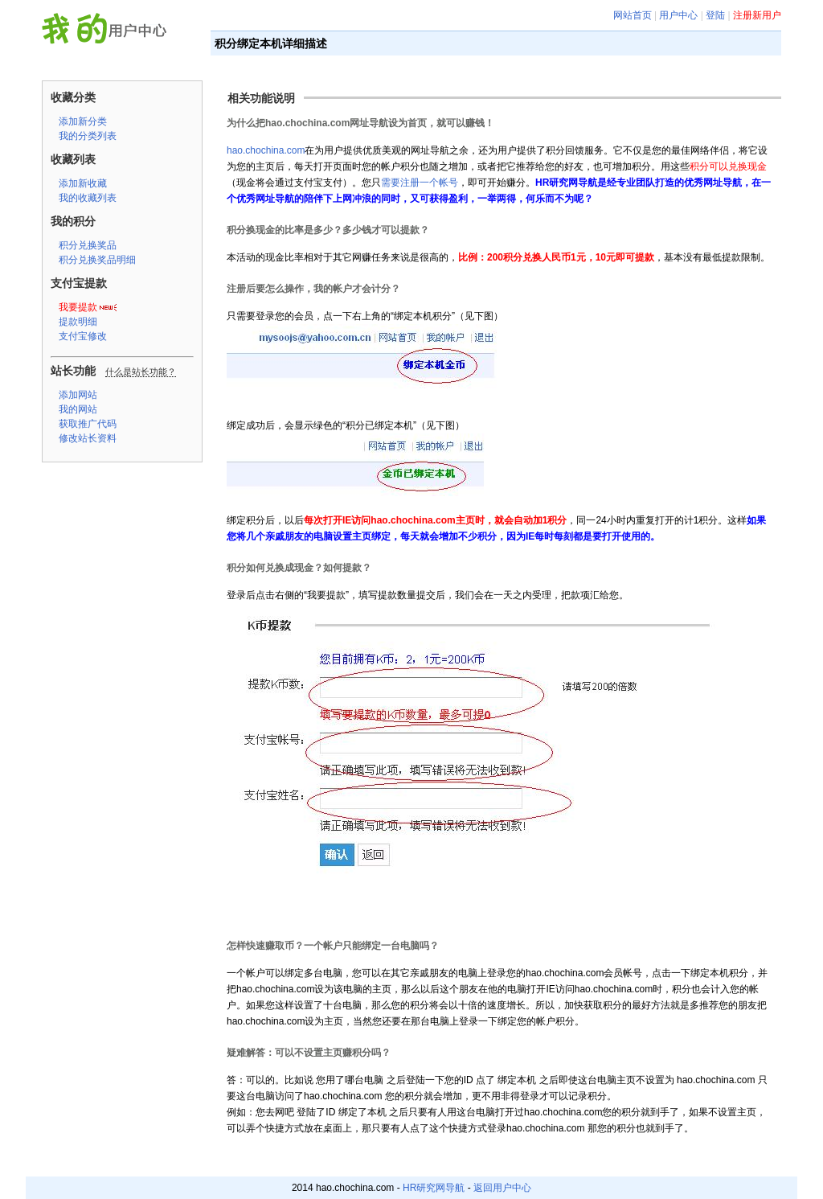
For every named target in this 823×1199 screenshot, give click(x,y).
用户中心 (678, 15)
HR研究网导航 (434, 1187)
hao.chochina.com (266, 150)
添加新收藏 (83, 183)
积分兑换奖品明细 (97, 259)
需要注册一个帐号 (419, 182)
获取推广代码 (88, 423)
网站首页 (632, 15)
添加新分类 (83, 121)
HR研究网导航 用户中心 (108, 31)
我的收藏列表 (88, 197)
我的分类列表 (88, 136)
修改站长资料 (88, 438)
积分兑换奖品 (88, 245)
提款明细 (78, 321)
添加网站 (78, 394)
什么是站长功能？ (140, 371)
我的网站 (78, 409)
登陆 (715, 15)
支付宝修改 (83, 336)
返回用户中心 (502, 1187)
